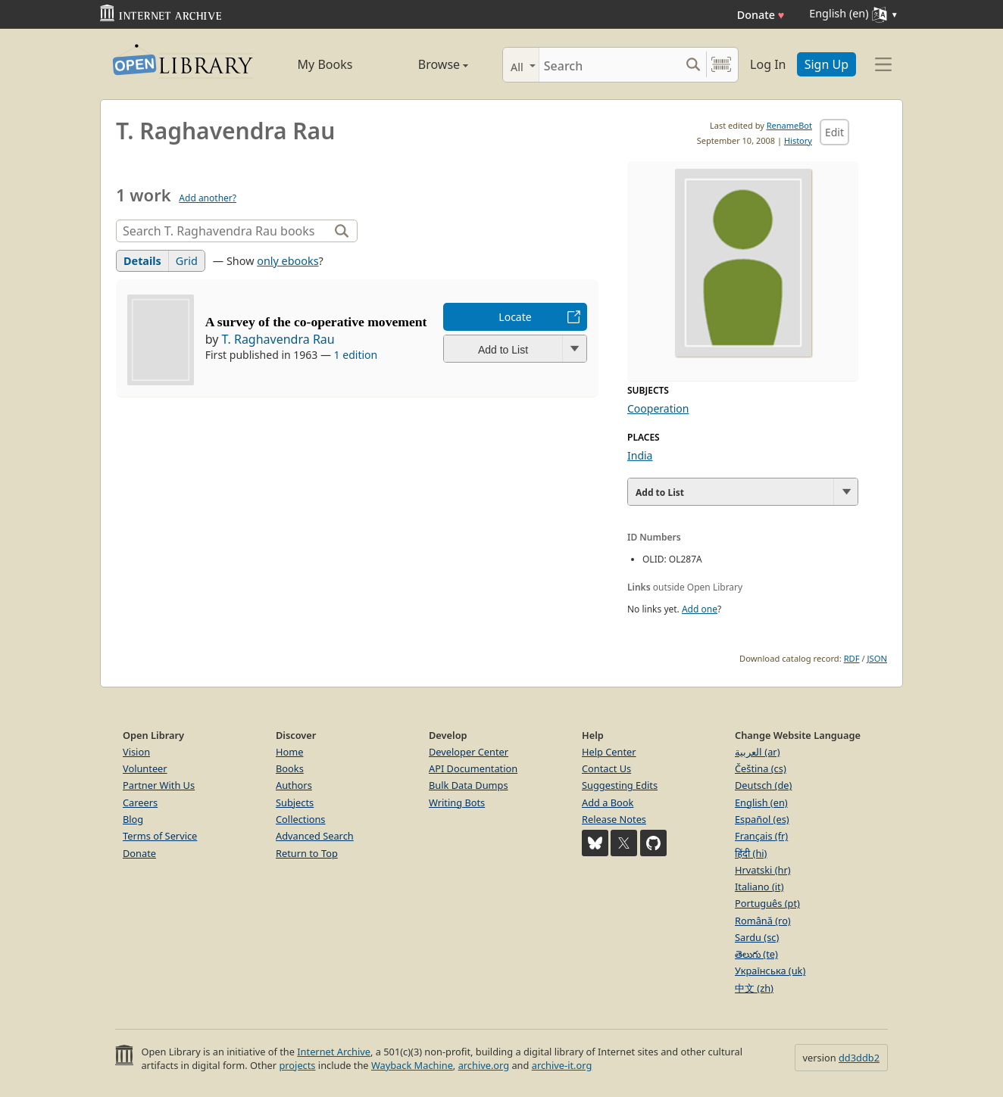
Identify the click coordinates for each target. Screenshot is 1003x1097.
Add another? (207, 198)
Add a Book (607, 802)
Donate (761, 15)
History (798, 140)
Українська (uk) (770, 970)
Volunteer (145, 768)
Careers (140, 802)
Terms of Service (160, 836)
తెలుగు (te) (756, 954)
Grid (187, 261)
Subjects (295, 802)
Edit (834, 132)
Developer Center (468, 752)
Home (289, 752)
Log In (768, 64)
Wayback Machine (412, 1065)
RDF (852, 658)
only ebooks (287, 261)
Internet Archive (333, 1051)
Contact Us (606, 768)
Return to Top (307, 853)
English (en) (761, 802)
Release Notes (614, 819)
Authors (294, 785)
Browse (426, 64)
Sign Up (826, 64)
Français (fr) (761, 836)
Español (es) (762, 819)
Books (290, 768)
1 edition (356, 354)
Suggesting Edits (620, 785)
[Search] (609, 64)
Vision (136, 752)
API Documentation (473, 768)
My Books (325, 64)
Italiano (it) (759, 886)
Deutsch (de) (763, 785)
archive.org (483, 1065)
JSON (877, 658)
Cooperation (658, 408)
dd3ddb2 (859, 1057)
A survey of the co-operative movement (316, 321)
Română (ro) (763, 920)
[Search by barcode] (721, 65)
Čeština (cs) (760, 768)
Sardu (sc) (757, 937)
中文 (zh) (754, 988)
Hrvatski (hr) (763, 870)
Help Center (609, 752)
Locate (514, 317)
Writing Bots (457, 802)
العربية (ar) (757, 752)
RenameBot (789, 125)
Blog (133, 819)
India (639, 455)
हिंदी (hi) (751, 853)
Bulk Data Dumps (468, 785)
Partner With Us (159, 785)
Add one (699, 609)
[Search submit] (693, 65)
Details (142, 261)
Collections (301, 819)
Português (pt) (767, 903)
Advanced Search (315, 836)
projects (297, 1065)
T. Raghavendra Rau (278, 339)
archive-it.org (562, 1065)
